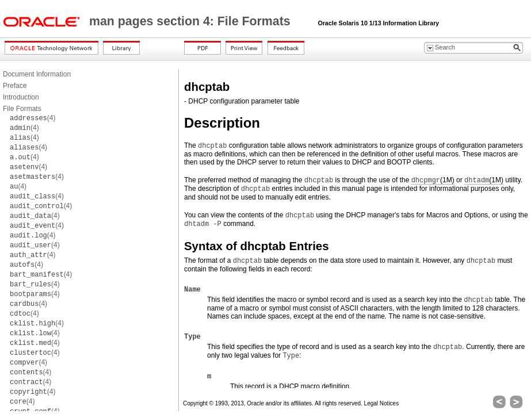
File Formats (22, 109)
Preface (14, 86)
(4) (32, 118)
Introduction (21, 97)
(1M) (432, 180)
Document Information (37, 74)
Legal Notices (381, 403)
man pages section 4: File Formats (191, 21)
